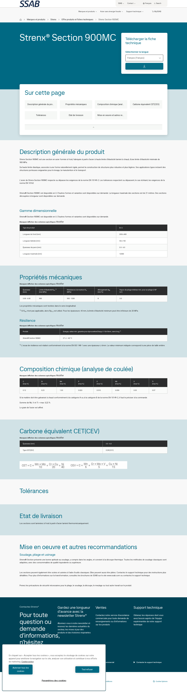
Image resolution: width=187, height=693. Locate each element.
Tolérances (41, 115)
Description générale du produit (41, 104)
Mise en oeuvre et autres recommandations (112, 115)
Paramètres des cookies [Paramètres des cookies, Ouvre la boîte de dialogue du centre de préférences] (54, 680)
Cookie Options (160, 681)
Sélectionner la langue (136, 52)
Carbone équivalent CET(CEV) (146, 104)
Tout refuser (77, 671)
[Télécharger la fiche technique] (144, 66)
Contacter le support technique (148, 662)
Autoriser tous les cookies (31, 671)
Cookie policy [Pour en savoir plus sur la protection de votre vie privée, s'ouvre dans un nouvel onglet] (27, 665)
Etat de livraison (76, 115)
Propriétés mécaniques (76, 104)
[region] (54, 669)
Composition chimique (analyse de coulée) (112, 104)
